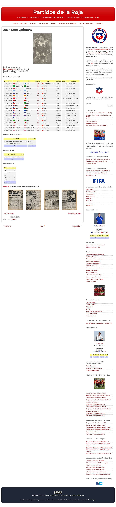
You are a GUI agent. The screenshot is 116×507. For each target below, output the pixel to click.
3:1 (38, 127)
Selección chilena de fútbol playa (95, 460)
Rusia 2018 (89, 200)
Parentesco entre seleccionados (95, 268)
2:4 (38, 83)
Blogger (93, 500)
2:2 (38, 88)
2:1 (38, 96)
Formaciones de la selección (94, 263)
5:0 (38, 110)
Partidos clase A (90, 302)
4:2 (38, 108)
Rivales (53, 23)
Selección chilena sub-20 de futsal (95, 467)
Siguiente (77, 226)
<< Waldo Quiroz (8, 214)
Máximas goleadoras (91, 313)
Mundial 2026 (90, 205)
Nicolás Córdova (100, 226)
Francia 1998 (89, 189)
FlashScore (89, 119)
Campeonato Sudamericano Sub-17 (96, 397)
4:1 (107, 232)
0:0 (38, 103)
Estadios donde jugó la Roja (93, 274)
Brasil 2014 (89, 198)
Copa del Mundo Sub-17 (92, 402)
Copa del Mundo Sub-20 (92, 411)
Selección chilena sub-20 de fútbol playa (97, 463)
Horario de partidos (91, 272)
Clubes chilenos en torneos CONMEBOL (97, 125)
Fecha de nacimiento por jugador (95, 259)
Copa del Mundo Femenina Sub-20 (95, 413)
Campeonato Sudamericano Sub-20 (96, 406)
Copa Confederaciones (92, 370)
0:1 (38, 91)
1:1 (38, 120)
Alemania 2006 (90, 194)
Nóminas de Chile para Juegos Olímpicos (97, 441)
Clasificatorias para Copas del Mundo (96, 161)
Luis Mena (100, 343)
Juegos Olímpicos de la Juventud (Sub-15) (98, 395)
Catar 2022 (89, 203)
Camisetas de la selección (93, 261)
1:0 (38, 98)
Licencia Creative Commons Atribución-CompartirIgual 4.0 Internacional (64, 495)
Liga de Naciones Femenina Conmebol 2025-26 (99, 323)
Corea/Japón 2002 (91, 191)
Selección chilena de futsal (93, 465)
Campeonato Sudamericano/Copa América (98, 159)
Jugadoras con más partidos (94, 311)
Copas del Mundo (91, 163)
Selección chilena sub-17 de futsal (95, 469)
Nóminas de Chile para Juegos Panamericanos (99, 447)
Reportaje (6, 186)
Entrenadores (43, 23)
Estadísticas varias (91, 281)
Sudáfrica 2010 (90, 196)
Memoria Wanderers (91, 123)
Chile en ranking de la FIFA (93, 247)
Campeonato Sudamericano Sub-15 (96, 393)
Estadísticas (99, 23)
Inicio (42, 226)
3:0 (38, 130)
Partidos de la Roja (58, 12)
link (92, 63)
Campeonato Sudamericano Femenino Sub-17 (98, 400)
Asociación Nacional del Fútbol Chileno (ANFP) (99, 113)
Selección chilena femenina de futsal (96, 472)
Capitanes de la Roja (91, 265)
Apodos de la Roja (91, 256)
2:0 (38, 105)
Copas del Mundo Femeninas (94, 368)
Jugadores (33, 23)
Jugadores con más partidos (67, 23)
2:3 (38, 86)
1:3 (105, 351)
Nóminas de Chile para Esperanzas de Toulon (98, 453)
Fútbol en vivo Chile (91, 121)
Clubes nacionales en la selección (95, 254)
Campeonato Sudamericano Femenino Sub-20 (98, 409)
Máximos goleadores (85, 23)
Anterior (7, 226)
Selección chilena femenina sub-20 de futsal (98, 474)
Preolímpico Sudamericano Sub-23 (95, 415)
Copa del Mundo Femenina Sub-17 (95, 404)
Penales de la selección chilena (94, 279)
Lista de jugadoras (91, 304)
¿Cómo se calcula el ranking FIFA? (95, 245)
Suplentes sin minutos (92, 270)
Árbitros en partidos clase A (93, 277)
